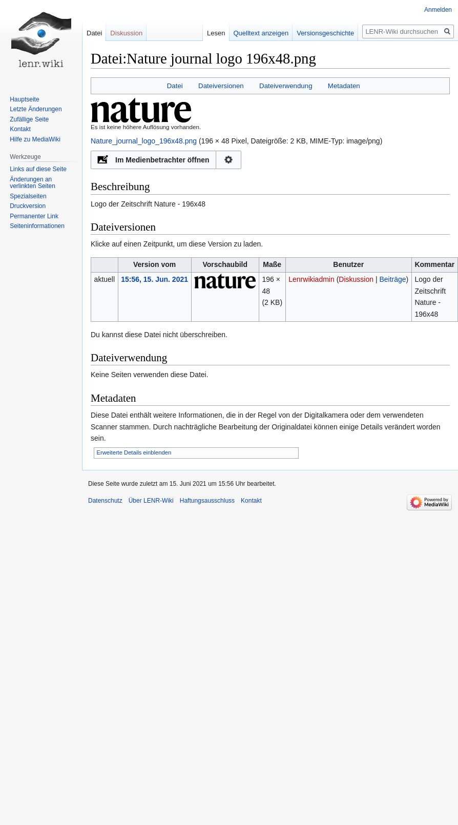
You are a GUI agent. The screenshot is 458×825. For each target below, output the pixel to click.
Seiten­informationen (37, 226)
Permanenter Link (34, 216)
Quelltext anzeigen (252, 33)
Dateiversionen (221, 86)
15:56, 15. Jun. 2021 (154, 279)
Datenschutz (105, 500)
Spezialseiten (28, 196)
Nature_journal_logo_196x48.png (144, 141)
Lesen (207, 33)
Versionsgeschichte (316, 33)
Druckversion (28, 206)
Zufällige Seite (29, 119)
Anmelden (438, 9)
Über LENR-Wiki (151, 500)
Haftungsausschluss (207, 500)
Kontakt (20, 129)
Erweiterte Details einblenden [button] (134, 452)
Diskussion (356, 279)
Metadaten (344, 86)
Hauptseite (24, 99)
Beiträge (392, 279)
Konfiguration (228, 160)
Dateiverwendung (286, 86)
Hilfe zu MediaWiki (35, 139)
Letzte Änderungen (35, 109)
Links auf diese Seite (38, 169)
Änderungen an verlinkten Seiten (32, 183)
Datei (175, 86)
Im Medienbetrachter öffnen (162, 160)
